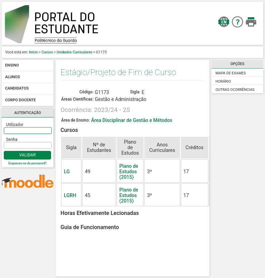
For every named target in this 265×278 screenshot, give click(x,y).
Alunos (12, 77)
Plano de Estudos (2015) (128, 171)
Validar (27, 155)
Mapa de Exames (231, 73)
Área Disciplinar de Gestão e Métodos (131, 120)
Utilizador (14, 124)
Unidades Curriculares (74, 52)
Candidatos (17, 88)
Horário (223, 81)
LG (67, 171)
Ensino (12, 65)
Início (33, 52)
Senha (12, 139)
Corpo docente (20, 100)
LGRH (70, 195)
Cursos (47, 52)
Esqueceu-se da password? (27, 163)
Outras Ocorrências (235, 89)
